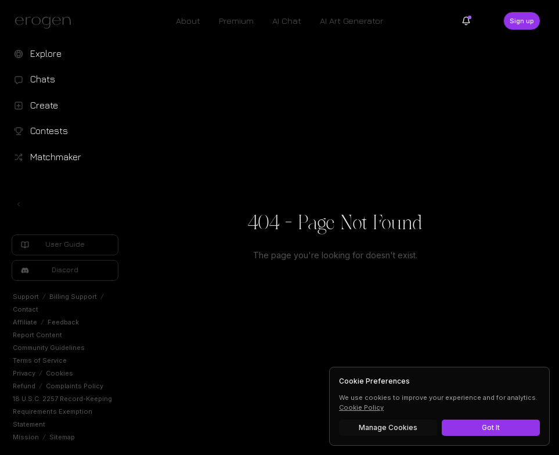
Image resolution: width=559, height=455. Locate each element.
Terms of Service (40, 360)
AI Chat (286, 21)
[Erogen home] (46, 22)
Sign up (522, 21)
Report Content (37, 335)
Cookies (59, 373)
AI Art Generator (351, 21)
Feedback (63, 322)
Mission (26, 437)
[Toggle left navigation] (18, 204)
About (188, 21)
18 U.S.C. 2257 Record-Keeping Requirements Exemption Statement (62, 411)
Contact (25, 309)
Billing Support (73, 296)
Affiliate (25, 322)
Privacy (24, 373)
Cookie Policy (361, 407)
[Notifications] (466, 20)
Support (26, 296)
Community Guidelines (49, 348)
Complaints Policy (74, 386)
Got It (491, 427)
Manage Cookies (388, 427)
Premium (236, 21)
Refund (24, 386)
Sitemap (62, 437)
